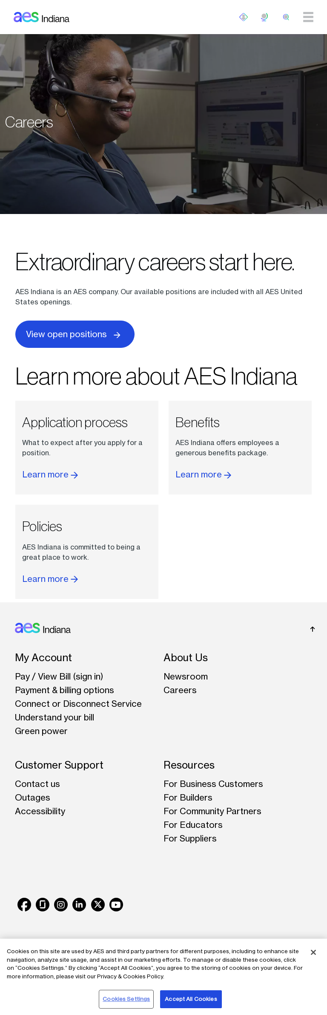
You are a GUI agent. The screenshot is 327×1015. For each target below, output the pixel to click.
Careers (180, 690)
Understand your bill (54, 717)
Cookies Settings (126, 998)
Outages (32, 797)
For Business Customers (213, 783)
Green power (41, 731)
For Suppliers (190, 838)
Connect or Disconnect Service (78, 703)
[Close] (313, 952)
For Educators (193, 824)
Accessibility (40, 811)
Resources (189, 765)
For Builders (188, 797)
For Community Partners (212, 811)
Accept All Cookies (191, 998)
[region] (163, 977)
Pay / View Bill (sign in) (59, 676)
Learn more (50, 474)
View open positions (75, 333)
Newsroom (186, 676)
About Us (186, 657)
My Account (43, 657)
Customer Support (59, 765)
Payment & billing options (64, 690)
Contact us (37, 783)
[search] (286, 17)
